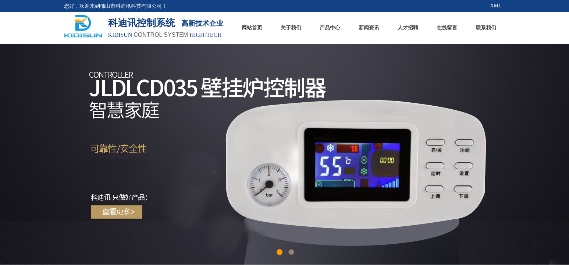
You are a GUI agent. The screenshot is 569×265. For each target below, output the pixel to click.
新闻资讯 (369, 28)
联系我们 (486, 28)
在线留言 (447, 28)
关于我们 (291, 28)
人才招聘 (408, 28)
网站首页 (252, 28)
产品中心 (330, 28)
